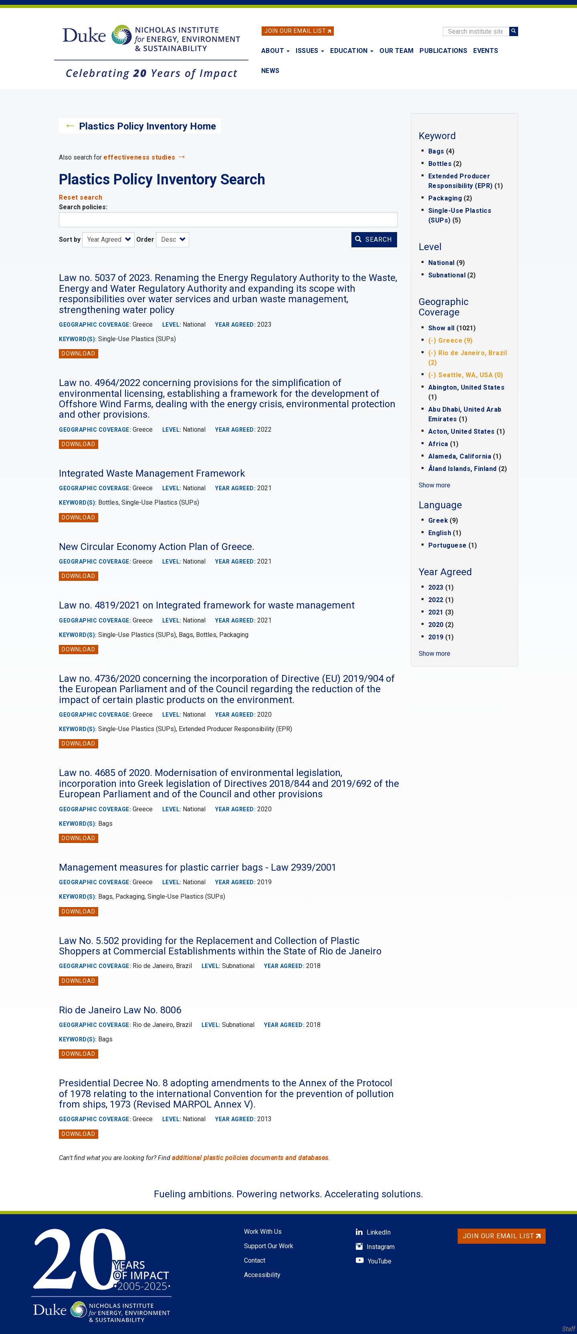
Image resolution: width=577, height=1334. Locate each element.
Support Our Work (268, 1246)
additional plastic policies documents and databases (250, 1158)
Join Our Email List (295, 31)
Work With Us (263, 1231)
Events (485, 51)
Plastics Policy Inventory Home (147, 126)
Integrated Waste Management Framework (152, 473)
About (275, 51)
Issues (310, 51)
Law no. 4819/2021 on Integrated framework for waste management (207, 605)
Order (145, 239)
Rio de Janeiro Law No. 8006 (120, 1010)
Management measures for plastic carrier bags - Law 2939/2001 (198, 867)
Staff (568, 1329)
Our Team (396, 51)
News (270, 71)
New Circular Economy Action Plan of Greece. (156, 546)
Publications (443, 51)
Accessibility (262, 1275)
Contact (254, 1260)
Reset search (80, 197)
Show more (434, 485)
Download (78, 353)
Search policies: (83, 207)
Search (373, 239)
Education (351, 51)
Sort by (70, 239)
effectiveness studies (139, 157)
